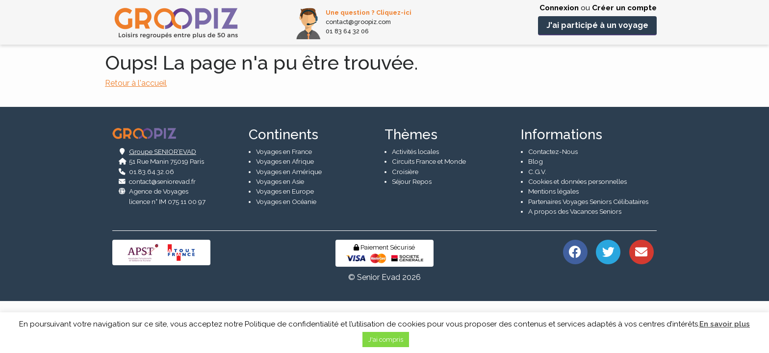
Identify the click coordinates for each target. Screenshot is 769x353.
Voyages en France (284, 202)
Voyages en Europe (285, 243)
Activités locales (415, 202)
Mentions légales (553, 243)
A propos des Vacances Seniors (574, 262)
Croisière (405, 223)
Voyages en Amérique (289, 223)
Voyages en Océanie (286, 252)
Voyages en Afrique (285, 212)
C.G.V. (537, 223)
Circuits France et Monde (429, 212)
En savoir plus (724, 324)
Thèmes (410, 185)
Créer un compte (624, 7)
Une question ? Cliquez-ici (368, 12)
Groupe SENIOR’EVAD (162, 202)
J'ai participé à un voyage (597, 25)
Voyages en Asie (280, 232)
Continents (283, 185)
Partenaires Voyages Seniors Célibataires (588, 252)
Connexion (559, 7)
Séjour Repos (412, 232)
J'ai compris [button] (385, 339)
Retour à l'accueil (136, 83)
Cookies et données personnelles (577, 232)
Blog (535, 212)
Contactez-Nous (553, 202)
